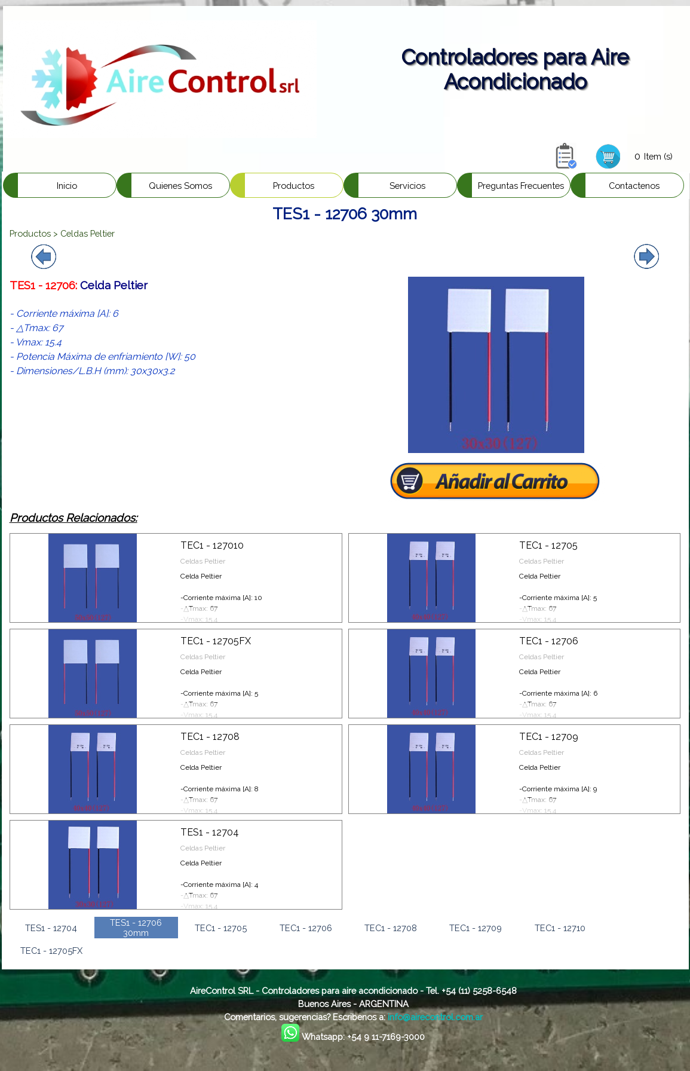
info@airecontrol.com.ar (435, 1017)
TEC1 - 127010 (212, 545)
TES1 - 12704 (209, 832)
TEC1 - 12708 (210, 736)
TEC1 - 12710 (560, 928)
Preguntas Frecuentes (521, 185)
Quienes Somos (180, 185)
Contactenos (634, 185)
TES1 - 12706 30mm (136, 927)
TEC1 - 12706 (548, 641)
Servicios (407, 185)
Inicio (67, 185)
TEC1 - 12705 (548, 545)
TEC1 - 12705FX (215, 641)
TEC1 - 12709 (548, 736)
